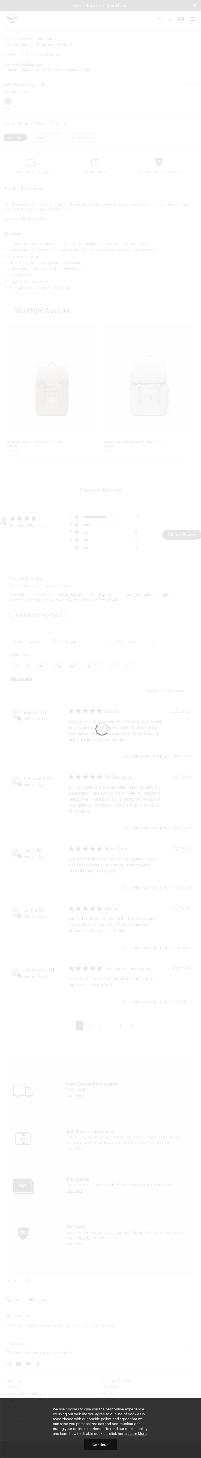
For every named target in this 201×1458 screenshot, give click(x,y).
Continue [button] (100, 1444)
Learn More (137, 1433)
